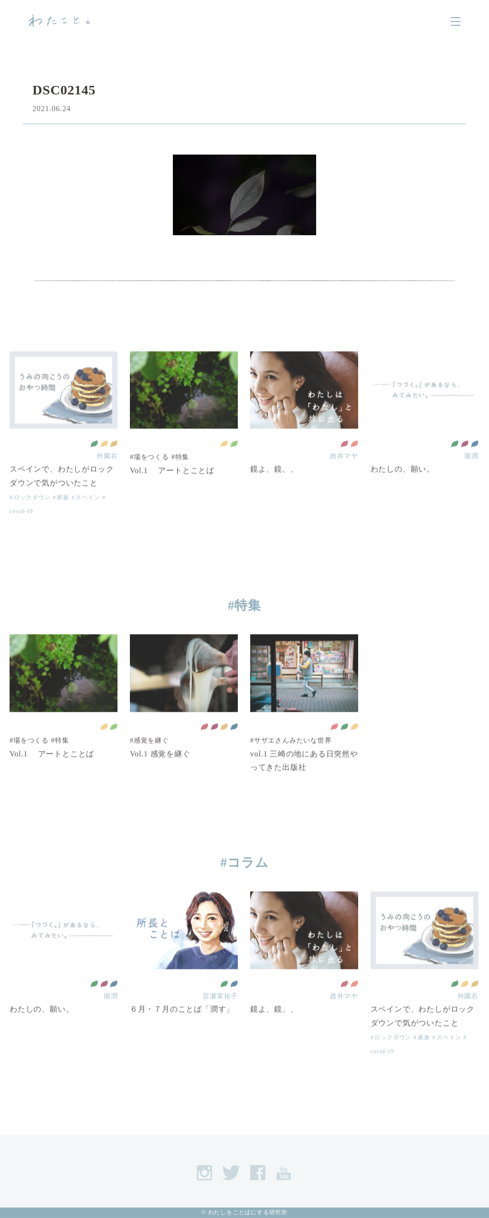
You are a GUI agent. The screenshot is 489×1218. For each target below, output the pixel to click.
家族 (63, 515)
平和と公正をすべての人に (474, 462)
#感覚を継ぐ (149, 758)
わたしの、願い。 (403, 488)
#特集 (180, 475)
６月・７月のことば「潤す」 (182, 1028)
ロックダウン (32, 515)
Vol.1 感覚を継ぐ (160, 772)
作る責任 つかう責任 (113, 462)
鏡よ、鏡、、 (274, 488)
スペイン (87, 515)
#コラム (245, 862)
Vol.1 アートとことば (172, 489)
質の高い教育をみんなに (344, 462)
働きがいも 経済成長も (464, 462)
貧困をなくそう (334, 746)
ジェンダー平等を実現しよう (354, 462)
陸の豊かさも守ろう (234, 462)
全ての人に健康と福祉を (94, 462)
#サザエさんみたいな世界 (291, 758)
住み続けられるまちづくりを (104, 462)
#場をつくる (149, 475)
